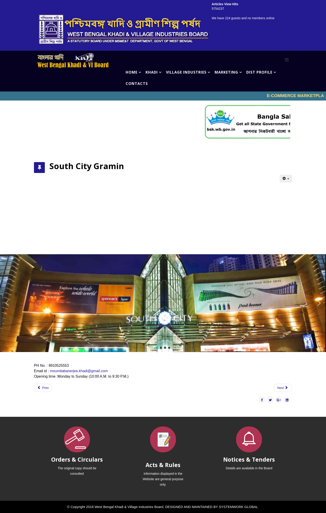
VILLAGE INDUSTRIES (186, 72)
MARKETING (226, 72)
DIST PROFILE (259, 72)
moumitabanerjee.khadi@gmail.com (79, 371)
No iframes (163, 96)
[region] (163, 303)
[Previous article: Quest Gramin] (43, 388)
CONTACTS (137, 83)
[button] (7, 303)
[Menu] (287, 60)
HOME (131, 72)
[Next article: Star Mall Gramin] (283, 388)
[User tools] (286, 178)
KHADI (152, 72)
